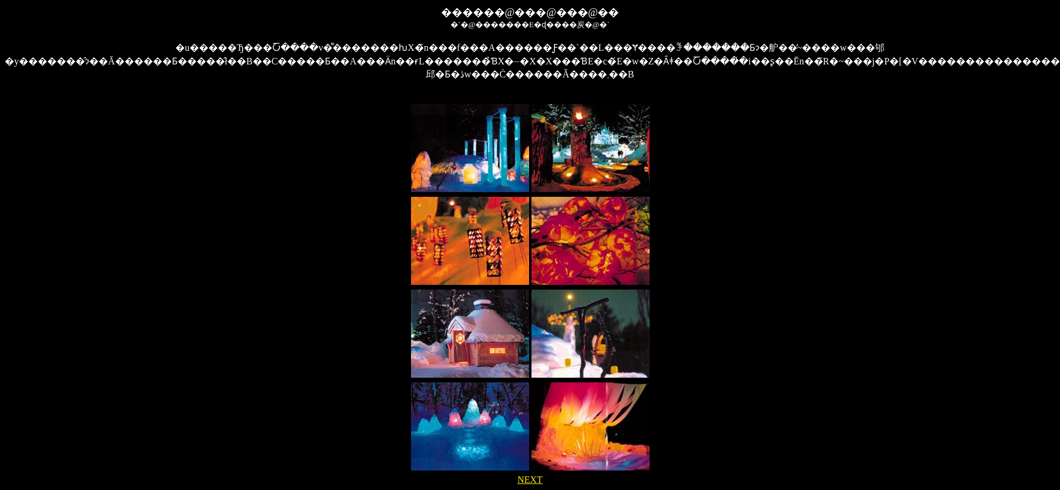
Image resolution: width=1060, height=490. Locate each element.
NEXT (530, 480)
